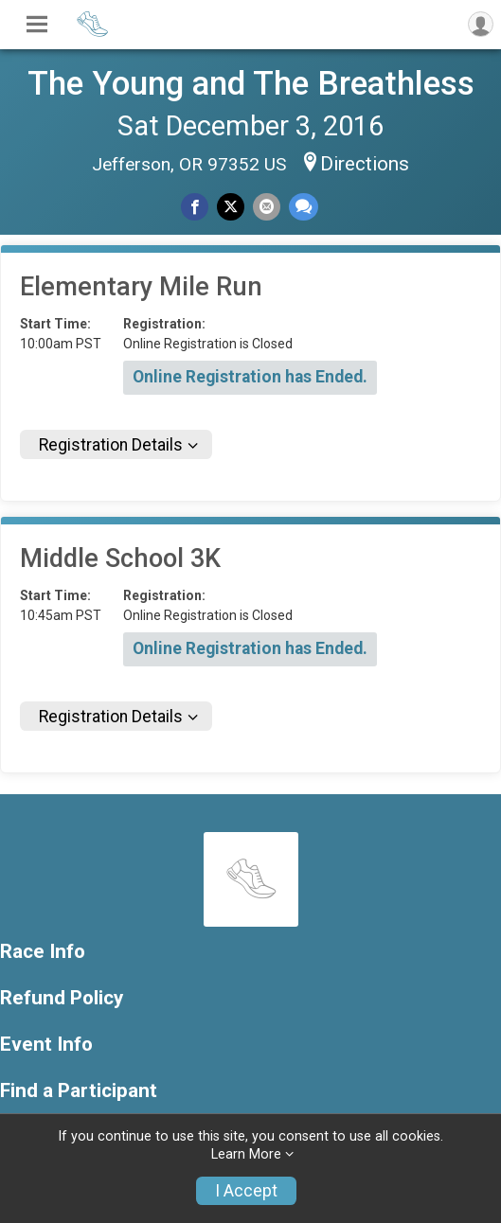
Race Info (42, 952)
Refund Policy (61, 998)
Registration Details (111, 444)
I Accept (246, 1190)
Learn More (246, 1154)
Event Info (46, 1044)
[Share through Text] (303, 207)
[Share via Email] (266, 207)
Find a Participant (78, 1091)
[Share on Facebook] (194, 207)
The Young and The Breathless (250, 83)
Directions (364, 163)
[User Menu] (480, 24)
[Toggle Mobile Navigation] (37, 24)
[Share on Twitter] (230, 207)
